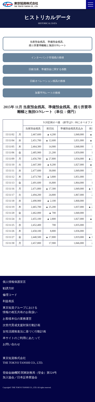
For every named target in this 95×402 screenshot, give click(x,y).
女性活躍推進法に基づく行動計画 (24, 331)
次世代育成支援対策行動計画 (21, 325)
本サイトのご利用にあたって (21, 337)
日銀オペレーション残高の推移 (47, 81)
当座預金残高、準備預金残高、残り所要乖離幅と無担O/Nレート (47, 43)
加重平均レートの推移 (47, 92)
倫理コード (10, 294)
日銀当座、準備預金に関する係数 (48, 69)
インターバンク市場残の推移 (47, 57)
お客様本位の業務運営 (17, 318)
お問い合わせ (11, 344)
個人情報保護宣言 (14, 281)
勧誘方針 (8, 288)
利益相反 (8, 301)
